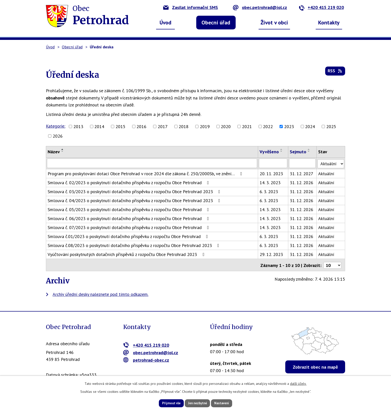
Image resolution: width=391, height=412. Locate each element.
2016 (141, 126)
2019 (205, 126)
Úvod (165, 22)
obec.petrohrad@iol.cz (260, 7)
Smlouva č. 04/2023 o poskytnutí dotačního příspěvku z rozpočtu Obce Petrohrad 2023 (135, 200)
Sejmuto (299, 152)
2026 (58, 136)
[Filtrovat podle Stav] (331, 163)
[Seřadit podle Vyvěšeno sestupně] (282, 151)
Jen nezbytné (197, 403)
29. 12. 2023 (272, 254)
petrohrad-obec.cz (146, 359)
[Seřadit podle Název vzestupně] (62, 149)
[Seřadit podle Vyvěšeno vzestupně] (282, 149)
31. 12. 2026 (302, 182)
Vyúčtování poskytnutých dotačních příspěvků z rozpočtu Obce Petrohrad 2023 (127, 254)
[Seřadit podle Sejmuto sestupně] (310, 151)
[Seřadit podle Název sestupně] (62, 151)
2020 (226, 126)
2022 (268, 126)
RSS (335, 73)
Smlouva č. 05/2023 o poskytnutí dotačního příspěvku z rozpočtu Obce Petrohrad (129, 209)
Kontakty (329, 22)
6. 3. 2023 (270, 191)
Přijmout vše (165, 403)
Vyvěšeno (270, 152)
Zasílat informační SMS (190, 7)
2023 (289, 126)
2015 (120, 126)
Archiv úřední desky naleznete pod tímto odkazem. (100, 293)
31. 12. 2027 (302, 173)
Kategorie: (55, 126)
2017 (163, 126)
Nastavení (227, 403)
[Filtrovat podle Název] (152, 163)
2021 (247, 126)
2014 (99, 126)
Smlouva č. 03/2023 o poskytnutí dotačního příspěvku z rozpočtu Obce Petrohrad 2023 (135, 191)
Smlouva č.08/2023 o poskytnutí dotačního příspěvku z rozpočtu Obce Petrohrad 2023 (134, 245)
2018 (184, 126)
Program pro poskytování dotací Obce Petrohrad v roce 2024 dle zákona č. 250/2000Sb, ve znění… (146, 173)
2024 (310, 126)
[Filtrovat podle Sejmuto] (303, 163)
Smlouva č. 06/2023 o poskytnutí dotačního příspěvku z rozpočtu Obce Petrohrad (129, 218)
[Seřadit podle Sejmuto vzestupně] (310, 149)
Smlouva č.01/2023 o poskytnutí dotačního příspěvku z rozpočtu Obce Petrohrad (129, 236)
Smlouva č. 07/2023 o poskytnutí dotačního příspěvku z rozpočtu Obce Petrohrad (129, 227)
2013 (78, 126)
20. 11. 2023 (272, 173)
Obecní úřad (215, 22)
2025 (331, 126)
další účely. (298, 383)
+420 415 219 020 (321, 7)
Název (54, 152)
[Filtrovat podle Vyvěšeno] (274, 163)
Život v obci (274, 22)
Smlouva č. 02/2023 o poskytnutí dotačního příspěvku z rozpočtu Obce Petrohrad (129, 182)
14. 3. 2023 (271, 182)
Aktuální (327, 173)
